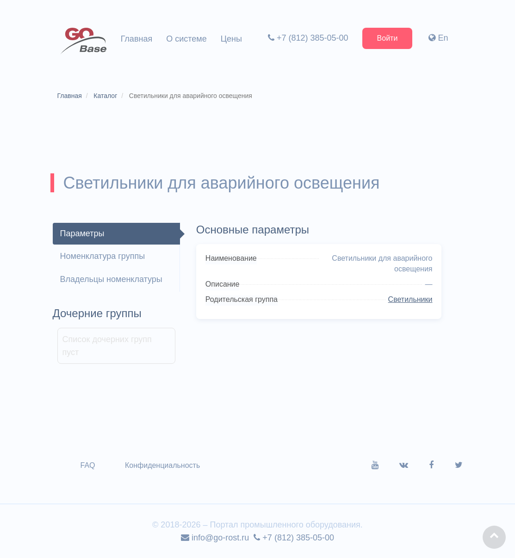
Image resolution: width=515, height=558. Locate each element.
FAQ (88, 465)
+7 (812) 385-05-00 (308, 38)
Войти (387, 38)
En (438, 38)
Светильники (410, 299)
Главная (137, 38)
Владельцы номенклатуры (111, 279)
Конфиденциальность (162, 465)
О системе (186, 38)
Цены (231, 38)
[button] (494, 537)
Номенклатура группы (102, 256)
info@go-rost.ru (215, 537)
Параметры (82, 233)
